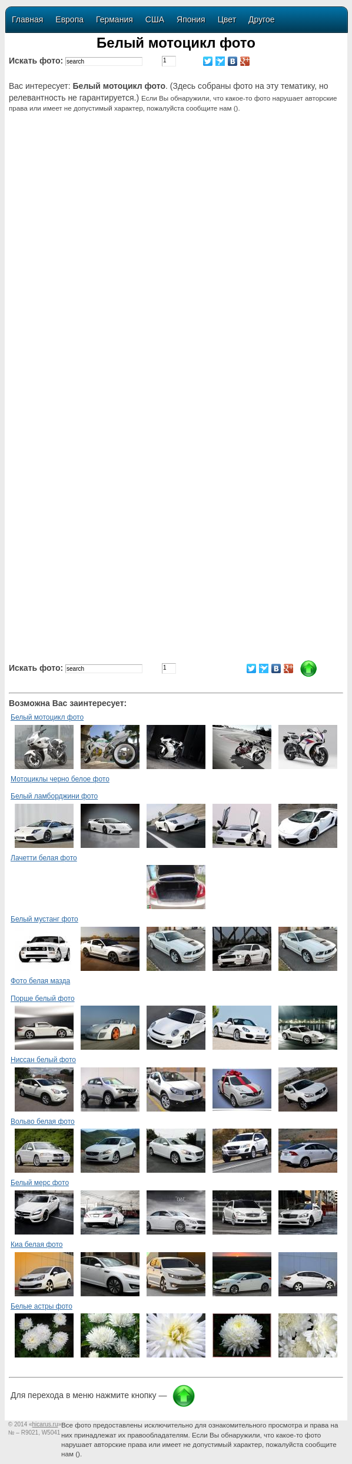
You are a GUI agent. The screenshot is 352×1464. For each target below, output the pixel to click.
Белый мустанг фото (44, 919)
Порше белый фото (43, 998)
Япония (191, 19)
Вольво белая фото (43, 1121)
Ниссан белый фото (43, 1060)
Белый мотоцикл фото (47, 717)
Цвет (227, 19)
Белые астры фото (41, 1306)
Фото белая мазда (40, 981)
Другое (261, 19)
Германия (114, 19)
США (154, 19)
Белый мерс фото (40, 1183)
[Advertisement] (178, 215)
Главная (27, 19)
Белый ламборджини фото (54, 796)
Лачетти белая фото (44, 858)
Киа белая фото (37, 1244)
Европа (69, 19)
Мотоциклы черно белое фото (60, 779)
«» (45, 1424)
